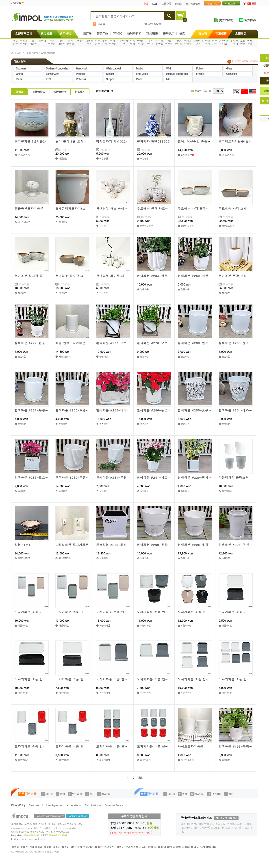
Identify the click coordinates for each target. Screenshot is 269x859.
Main (146, 3)
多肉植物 (65, 33)
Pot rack (80, 74)
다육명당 (132, 42)
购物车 (178, 3)
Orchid (19, 74)
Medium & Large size (57, 68)
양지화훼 (249, 42)
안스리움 (77, 794)
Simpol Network (93, 805)
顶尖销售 (152, 33)
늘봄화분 (144, 289)
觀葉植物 (221, 33)
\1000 (117, 33)
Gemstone (231, 74)
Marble (139, 68)
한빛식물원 (51, 42)
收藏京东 (16, 3)
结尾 (140, 777)
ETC (48, 79)
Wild (168, 68)
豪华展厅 (168, 33)
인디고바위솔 (24, 154)
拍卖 (182, 33)
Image (196, 91)
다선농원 (97, 42)
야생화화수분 (140, 42)
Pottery (199, 68)
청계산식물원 (168, 42)
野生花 (202, 33)
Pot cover (81, 79)
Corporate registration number (49, 816)
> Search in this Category (245, 61)
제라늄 (101, 24)
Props (139, 79)
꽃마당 (42, 40)
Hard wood (142, 74)
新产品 (87, 33)
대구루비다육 (123, 42)
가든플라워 (150, 42)
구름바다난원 (198, 42)
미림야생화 (33, 42)
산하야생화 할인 (152, 24)
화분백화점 (227, 491)
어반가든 (214, 42)
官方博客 (250, 20)
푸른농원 (15, 42)
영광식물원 (112, 42)
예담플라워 (178, 42)
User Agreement (54, 805)
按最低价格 (38, 91)
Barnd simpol (36, 805)
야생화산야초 (159, 42)
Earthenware (52, 74)
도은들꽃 (242, 42)
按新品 (19, 91)
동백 (62, 794)
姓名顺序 (80, 91)
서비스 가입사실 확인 (226, 818)
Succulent (21, 68)
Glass (229, 68)
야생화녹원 (89, 42)
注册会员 (166, 3)
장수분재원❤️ (187, 154)
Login (155, 3)
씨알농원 (63, 158)
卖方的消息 (226, 20)
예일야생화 (61, 42)
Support (110, 79)
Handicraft (81, 68)
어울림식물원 (23, 42)
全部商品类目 (22, 33)
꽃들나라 (104, 42)
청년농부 (103, 225)
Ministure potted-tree (177, 74)
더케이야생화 (187, 42)
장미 (91, 794)
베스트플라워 (24, 222)
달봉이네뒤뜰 (24, 558)
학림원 (79, 40)
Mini (168, 79)
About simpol (74, 805)
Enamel (200, 74)
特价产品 (102, 33)
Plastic (19, 79)
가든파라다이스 (224, 42)
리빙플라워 (70, 42)
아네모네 (207, 42)
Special (110, 74)
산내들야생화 (234, 42)
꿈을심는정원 (146, 225)
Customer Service (113, 805)
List (207, 91)
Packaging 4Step (77, 816)
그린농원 (63, 222)
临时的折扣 (134, 33)
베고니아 (106, 794)
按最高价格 (60, 91)
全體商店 (240, 33)
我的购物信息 (192, 3)
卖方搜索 (46, 33)
